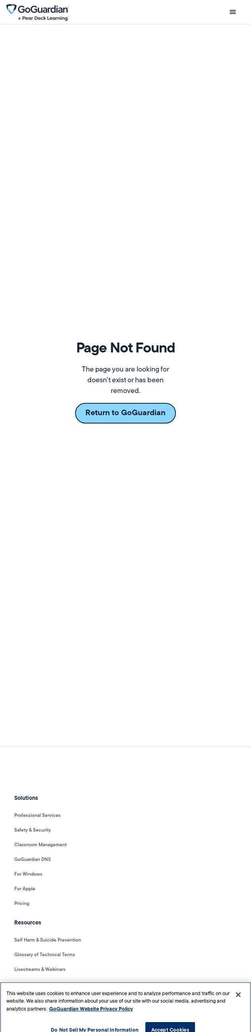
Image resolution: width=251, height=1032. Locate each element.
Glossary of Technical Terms (44, 955)
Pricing (21, 903)
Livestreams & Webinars (40, 969)
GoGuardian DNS (32, 859)
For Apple (24, 889)
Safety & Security (32, 830)
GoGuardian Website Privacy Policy (91, 1012)
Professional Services (37, 815)
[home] (37, 12)
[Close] (238, 997)
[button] (233, 12)
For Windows (28, 874)
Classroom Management (40, 845)
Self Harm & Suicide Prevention (47, 940)
